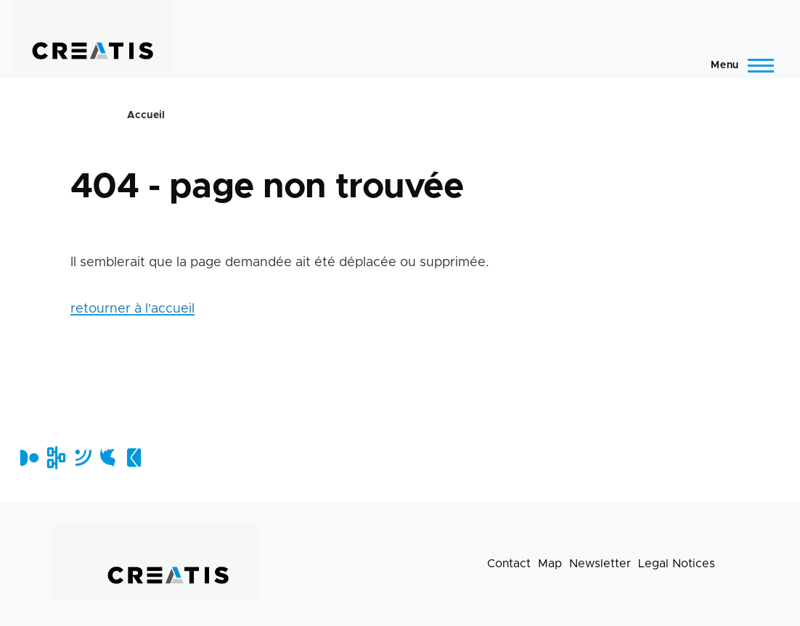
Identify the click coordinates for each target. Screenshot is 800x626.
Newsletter (600, 563)
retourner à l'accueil (132, 309)
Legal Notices (676, 563)
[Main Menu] (738, 65)
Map (550, 563)
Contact (509, 563)
